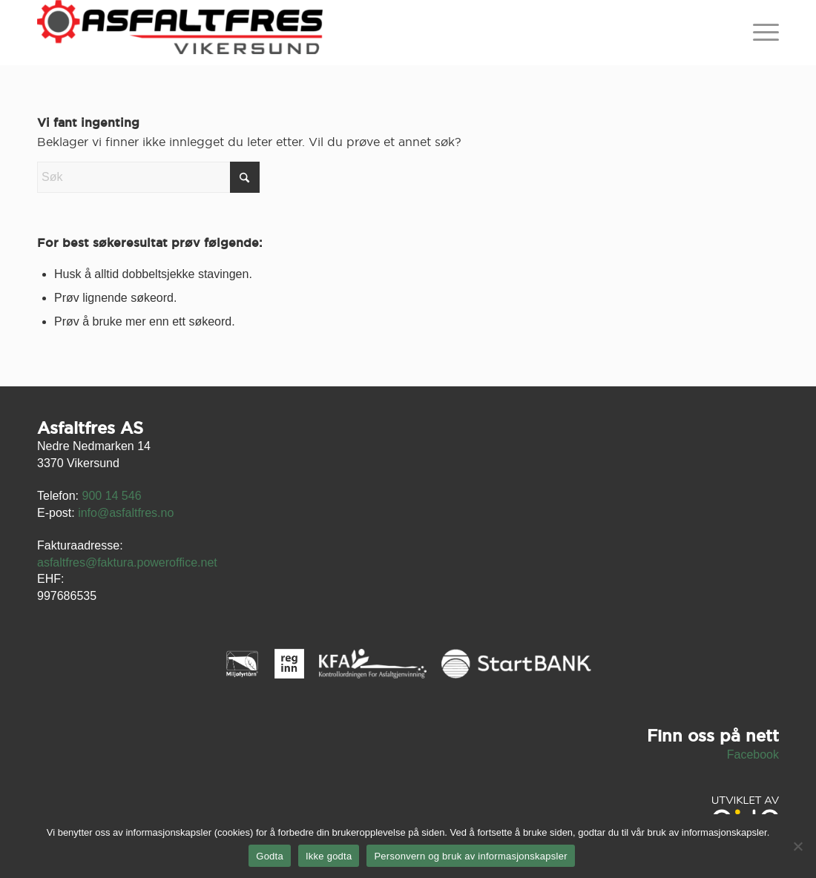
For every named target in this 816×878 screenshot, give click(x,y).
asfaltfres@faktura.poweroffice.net (127, 562)
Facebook (753, 754)
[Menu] (761, 32)
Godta (269, 856)
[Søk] (148, 177)
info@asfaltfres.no (126, 512)
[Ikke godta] (797, 846)
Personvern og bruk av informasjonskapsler (470, 856)
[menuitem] (761, 32)
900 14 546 (111, 495)
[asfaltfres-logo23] (180, 32)
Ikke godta (329, 856)
